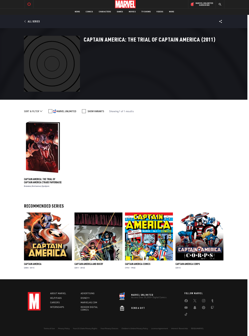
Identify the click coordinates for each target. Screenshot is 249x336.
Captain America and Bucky (88, 264)
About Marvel (58, 293)
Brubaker (27, 186)
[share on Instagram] (203, 301)
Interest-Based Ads (179, 328)
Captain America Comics (137, 264)
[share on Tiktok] (186, 315)
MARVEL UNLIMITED (66, 111)
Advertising (88, 293)
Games (120, 11)
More (171, 11)
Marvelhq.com (89, 302)
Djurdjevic (45, 186)
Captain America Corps (187, 264)
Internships (57, 307)
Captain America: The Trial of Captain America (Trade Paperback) (43, 181)
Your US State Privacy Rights (85, 328)
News (77, 11)
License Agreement (159, 328)
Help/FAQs (56, 298)
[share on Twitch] (212, 308)
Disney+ (85, 298)
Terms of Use (49, 328)
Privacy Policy (64, 328)
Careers (55, 302)
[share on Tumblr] (212, 301)
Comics (89, 11)
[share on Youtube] (186, 308)
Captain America (32, 264)
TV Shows (146, 11)
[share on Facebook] (186, 301)
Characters (105, 11)
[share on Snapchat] (194, 308)
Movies (132, 11)
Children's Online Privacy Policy (134, 328)
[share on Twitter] (194, 301)
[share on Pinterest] (203, 308)
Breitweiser (36, 186)
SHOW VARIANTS (96, 111)
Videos (159, 11)
